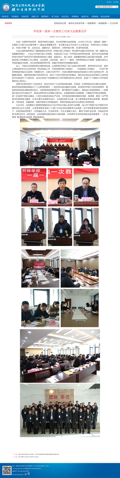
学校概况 (15, 16)
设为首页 (109, 2)
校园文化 (85, 16)
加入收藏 (115, 2)
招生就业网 (105, 16)
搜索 (116, 7)
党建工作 (35, 16)
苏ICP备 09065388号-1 (24, 471)
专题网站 (75, 16)
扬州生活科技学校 (76, 23)
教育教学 (45, 16)
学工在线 (55, 16)
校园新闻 (8, 23)
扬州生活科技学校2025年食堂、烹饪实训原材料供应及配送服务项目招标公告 (38, 454)
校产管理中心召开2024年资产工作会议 (28, 457)
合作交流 (65, 16)
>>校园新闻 (90, 23)
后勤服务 (95, 16)
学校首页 (5, 16)
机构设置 (25, 16)
